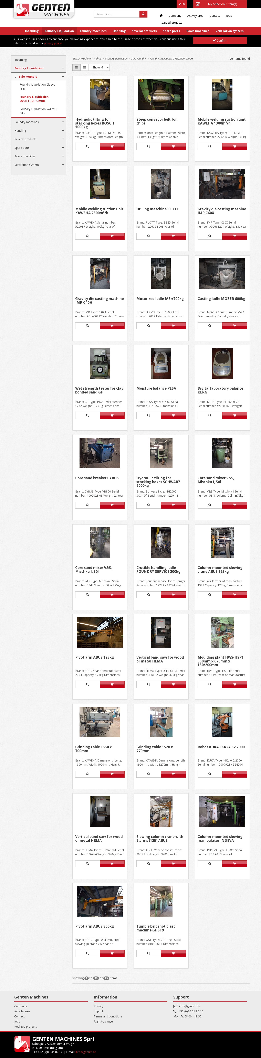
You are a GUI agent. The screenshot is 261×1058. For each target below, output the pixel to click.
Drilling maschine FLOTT (157, 209)
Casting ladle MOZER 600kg (221, 299)
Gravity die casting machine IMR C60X (222, 211)
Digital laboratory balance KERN (220, 391)
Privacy (98, 1006)
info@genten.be (189, 1006)
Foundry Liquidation (59, 31)
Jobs (229, 16)
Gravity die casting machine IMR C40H (99, 301)
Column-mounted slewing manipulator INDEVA (220, 839)
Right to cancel (103, 1021)
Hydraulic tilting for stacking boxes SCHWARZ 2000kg (158, 481)
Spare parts (171, 31)
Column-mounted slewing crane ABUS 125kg (220, 570)
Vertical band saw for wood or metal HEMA (160, 659)
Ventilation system (230, 31)
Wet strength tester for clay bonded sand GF (99, 391)
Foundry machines (93, 31)
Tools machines (197, 31)
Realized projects (171, 22)
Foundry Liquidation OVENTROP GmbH (34, 99)
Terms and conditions (108, 1016)
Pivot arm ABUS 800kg (94, 927)
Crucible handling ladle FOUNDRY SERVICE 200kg (158, 570)
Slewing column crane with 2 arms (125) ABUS (159, 839)
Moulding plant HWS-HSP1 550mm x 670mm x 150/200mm (221, 661)
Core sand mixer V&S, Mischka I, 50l (216, 480)
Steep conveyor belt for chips (156, 122)
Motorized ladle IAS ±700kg (160, 299)
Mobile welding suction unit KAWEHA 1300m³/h (222, 122)
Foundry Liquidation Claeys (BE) (37, 86)
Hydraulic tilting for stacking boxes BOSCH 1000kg (94, 123)
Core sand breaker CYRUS (97, 478)
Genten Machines (82, 58)
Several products (144, 31)
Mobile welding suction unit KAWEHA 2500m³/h (99, 211)
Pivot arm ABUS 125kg (94, 658)
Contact (215, 16)
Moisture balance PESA (156, 389)
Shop (98, 58)
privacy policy (53, 43)
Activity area (195, 16)
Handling (119, 31)
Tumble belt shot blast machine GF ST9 (155, 928)
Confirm (220, 40)
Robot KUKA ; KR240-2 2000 (221, 747)
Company (175, 16)
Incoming (32, 31)
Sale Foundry (28, 76)
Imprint (98, 1011)
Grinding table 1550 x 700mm (93, 749)
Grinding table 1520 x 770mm (154, 749)
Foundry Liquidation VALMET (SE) (39, 111)
